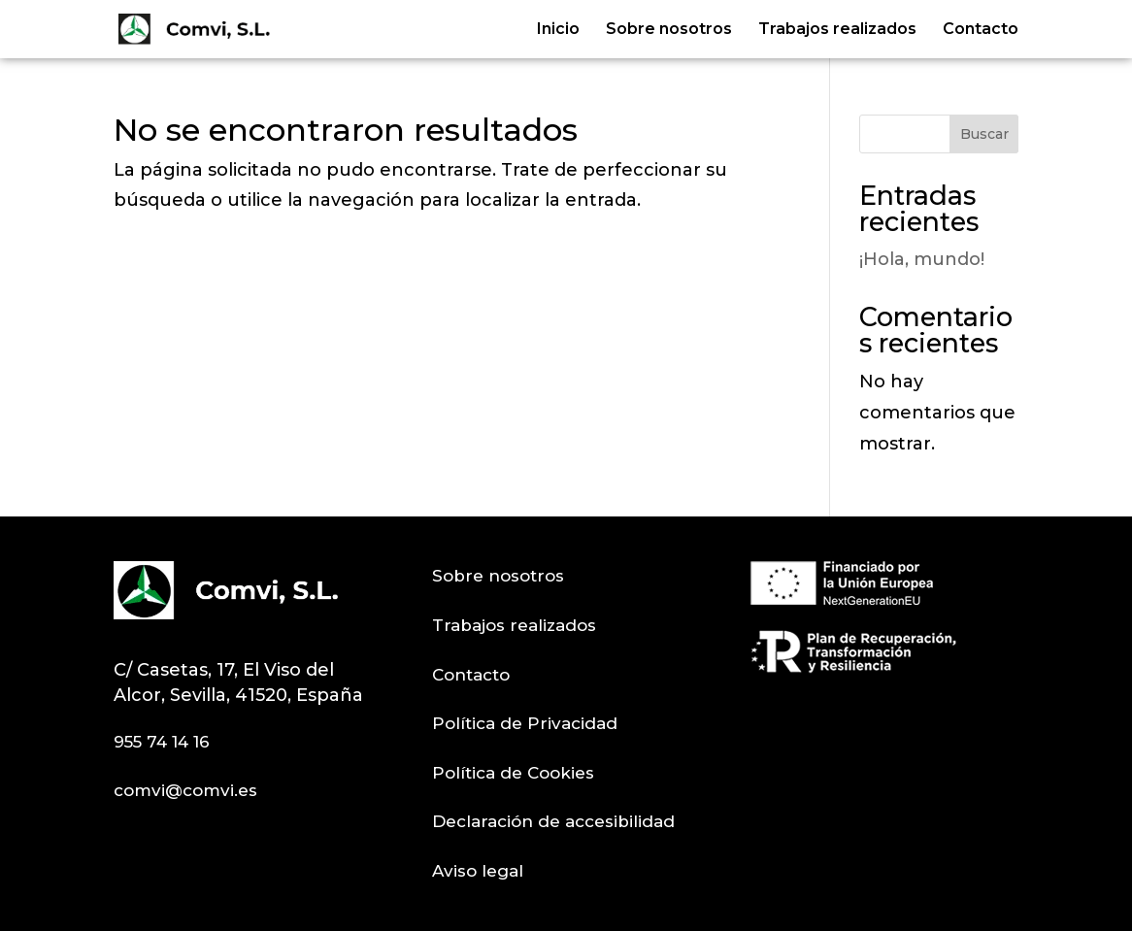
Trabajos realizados (837, 30)
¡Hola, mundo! (921, 259)
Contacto (980, 30)
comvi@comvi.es (185, 790)
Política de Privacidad (524, 723)
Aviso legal (477, 871)
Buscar (984, 134)
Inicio (558, 30)
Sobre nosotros (669, 30)
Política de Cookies (513, 772)
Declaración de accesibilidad (553, 821)
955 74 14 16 (162, 741)
